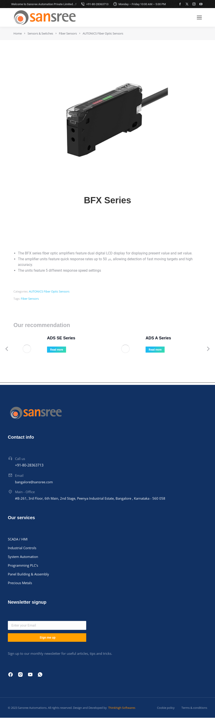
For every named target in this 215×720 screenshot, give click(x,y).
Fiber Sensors (30, 299)
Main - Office (25, 492)
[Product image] (26, 348)
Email (19, 475)
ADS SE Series (61, 338)
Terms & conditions (194, 708)
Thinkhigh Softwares (121, 708)
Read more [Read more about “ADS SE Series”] (56, 349)
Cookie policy (166, 708)
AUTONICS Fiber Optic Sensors (49, 291)
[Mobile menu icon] (199, 17)
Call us (20, 458)
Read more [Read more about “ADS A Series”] (155, 349)
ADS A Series (158, 338)
